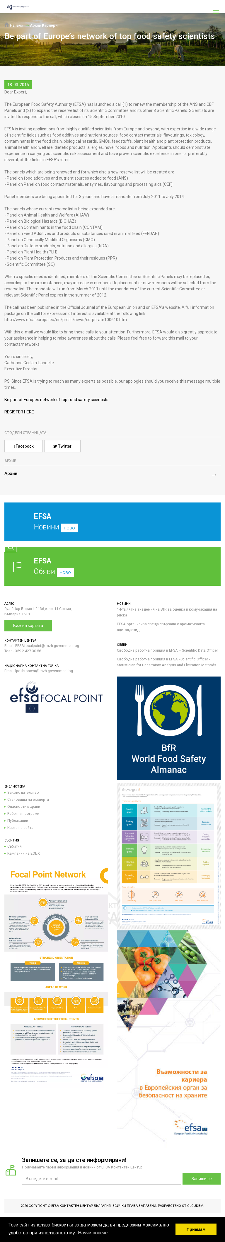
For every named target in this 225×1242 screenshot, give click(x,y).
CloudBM (195, 1206)
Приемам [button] (196, 1229)
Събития (14, 846)
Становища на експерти (28, 799)
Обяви (112, 566)
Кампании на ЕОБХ (23, 853)
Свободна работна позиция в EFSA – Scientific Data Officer (167, 650)
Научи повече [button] (93, 1232)
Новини (108, 526)
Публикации (17, 820)
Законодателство (23, 792)
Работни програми (23, 813)
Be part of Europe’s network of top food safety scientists (56, 399)
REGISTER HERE (19, 412)
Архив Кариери (43, 25)
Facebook (23, 446)
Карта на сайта (20, 827)
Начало (13, 25)
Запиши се (202, 1178)
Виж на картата (28, 625)
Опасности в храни (23, 806)
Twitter (62, 446)
